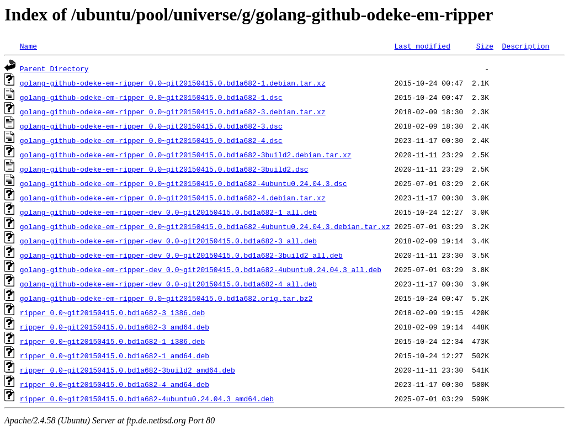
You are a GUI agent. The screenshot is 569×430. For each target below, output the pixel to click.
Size (484, 46)
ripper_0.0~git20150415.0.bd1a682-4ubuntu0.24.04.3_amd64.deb (147, 399)
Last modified (422, 46)
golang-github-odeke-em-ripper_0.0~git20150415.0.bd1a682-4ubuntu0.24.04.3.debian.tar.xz (205, 226)
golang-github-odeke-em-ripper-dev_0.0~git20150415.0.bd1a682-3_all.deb (168, 241)
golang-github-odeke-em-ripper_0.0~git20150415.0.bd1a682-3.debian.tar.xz (173, 111)
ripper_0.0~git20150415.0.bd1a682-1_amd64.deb (114, 355)
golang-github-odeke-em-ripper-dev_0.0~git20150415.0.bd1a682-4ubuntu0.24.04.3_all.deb (200, 269)
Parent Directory (54, 68)
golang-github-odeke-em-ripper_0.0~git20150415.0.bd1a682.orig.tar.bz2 (166, 298)
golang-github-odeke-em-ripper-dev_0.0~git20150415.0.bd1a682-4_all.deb (168, 284)
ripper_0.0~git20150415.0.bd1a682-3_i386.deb (112, 312)
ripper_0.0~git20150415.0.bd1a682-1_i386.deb (112, 341)
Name (28, 46)
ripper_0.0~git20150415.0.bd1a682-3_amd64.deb (114, 327)
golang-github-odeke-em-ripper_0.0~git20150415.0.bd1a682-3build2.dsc (164, 169)
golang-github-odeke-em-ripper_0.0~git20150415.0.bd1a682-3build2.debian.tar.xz (186, 155)
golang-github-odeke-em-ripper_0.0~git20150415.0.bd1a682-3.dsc (151, 126)
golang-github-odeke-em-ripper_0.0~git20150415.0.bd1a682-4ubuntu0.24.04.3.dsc (183, 183)
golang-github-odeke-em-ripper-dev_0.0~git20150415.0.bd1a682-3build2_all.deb (181, 255)
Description (525, 46)
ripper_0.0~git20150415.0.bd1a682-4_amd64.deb (114, 384)
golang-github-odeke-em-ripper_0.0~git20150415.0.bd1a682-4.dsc (151, 140)
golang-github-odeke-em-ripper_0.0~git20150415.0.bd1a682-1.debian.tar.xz (173, 83)
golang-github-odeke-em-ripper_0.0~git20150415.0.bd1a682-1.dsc (151, 97)
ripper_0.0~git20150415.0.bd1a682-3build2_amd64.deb (127, 370)
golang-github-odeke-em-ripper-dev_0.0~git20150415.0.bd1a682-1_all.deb (168, 212)
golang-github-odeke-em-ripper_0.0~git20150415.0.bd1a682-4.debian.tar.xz (173, 198)
